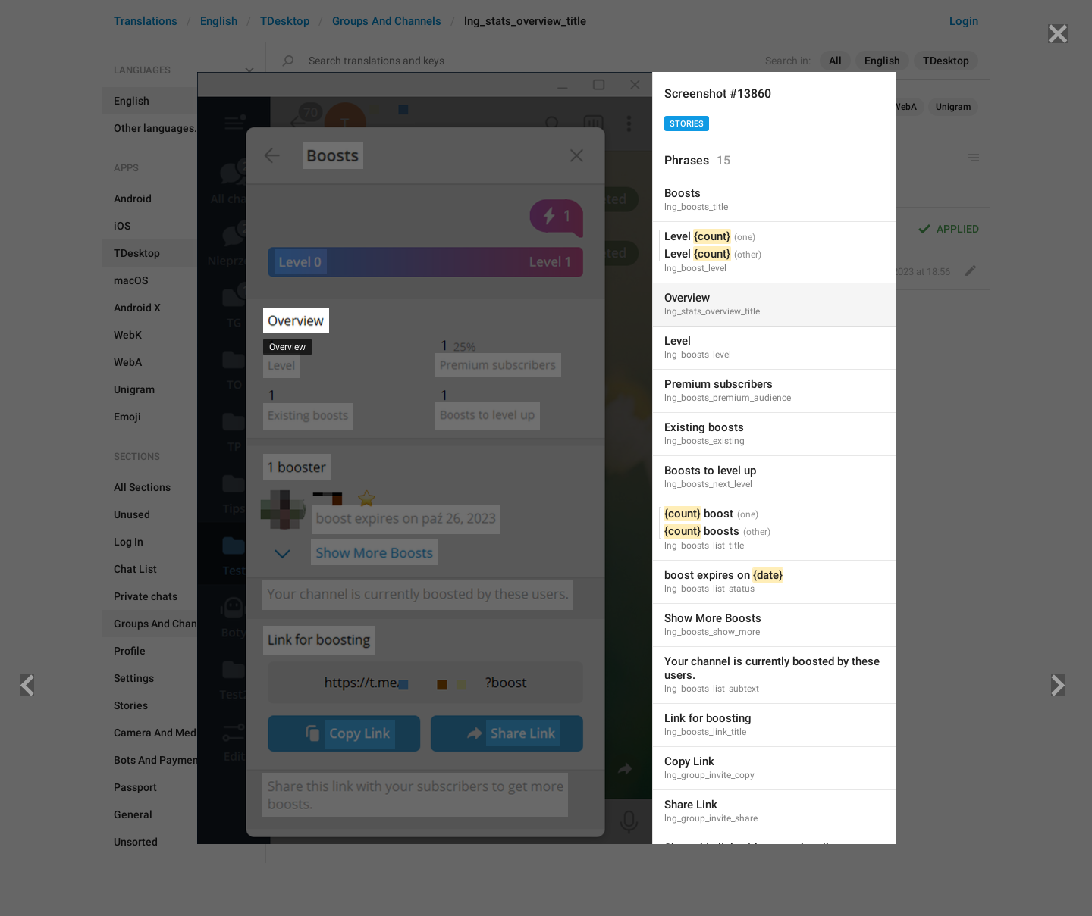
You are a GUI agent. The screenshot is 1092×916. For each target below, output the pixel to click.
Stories (687, 124)
